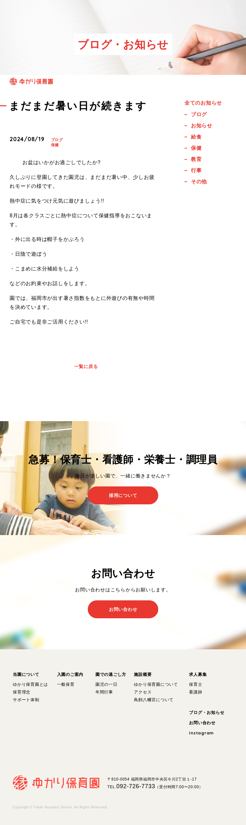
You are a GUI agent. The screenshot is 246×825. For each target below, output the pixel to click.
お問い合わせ (202, 722)
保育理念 (21, 692)
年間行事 (104, 692)
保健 (55, 145)
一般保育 (66, 684)
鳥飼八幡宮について (154, 699)
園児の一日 (106, 684)
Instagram (201, 732)
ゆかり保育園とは (30, 684)
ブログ (57, 140)
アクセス (143, 692)
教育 (196, 159)
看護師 (195, 692)
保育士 (195, 684)
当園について (26, 674)
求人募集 (198, 674)
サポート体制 (26, 699)
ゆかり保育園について (156, 684)
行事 (196, 170)
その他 (199, 181)
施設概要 (143, 674)
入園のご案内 (70, 674)
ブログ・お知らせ (206, 712)
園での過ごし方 (110, 674)
